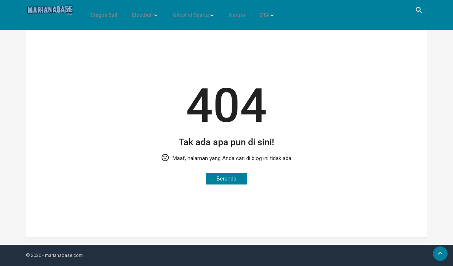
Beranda (226, 179)
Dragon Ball (103, 10)
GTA (256, 10)
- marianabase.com (62, 255)
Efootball (139, 10)
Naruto (231, 10)
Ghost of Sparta (187, 10)
